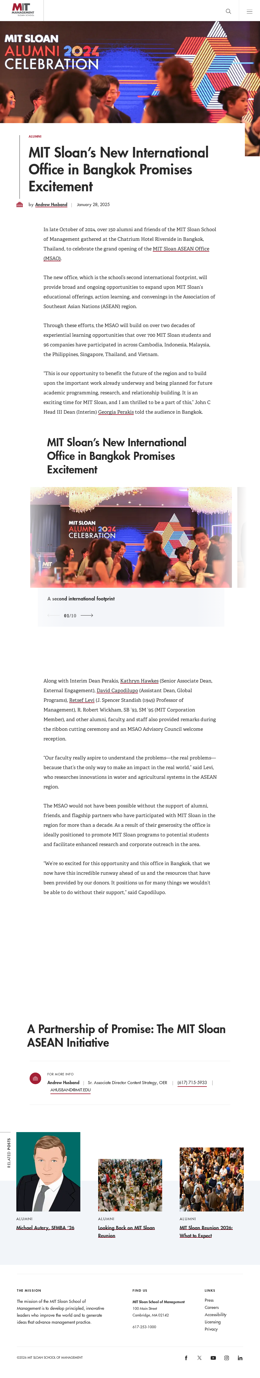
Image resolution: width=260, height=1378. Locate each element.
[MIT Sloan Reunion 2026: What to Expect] (212, 1193)
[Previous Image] (53, 615)
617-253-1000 (144, 1326)
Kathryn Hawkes (139, 681)
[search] (228, 10)
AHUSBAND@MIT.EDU (70, 1090)
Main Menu (249, 10)
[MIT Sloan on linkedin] (239, 1360)
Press (209, 1300)
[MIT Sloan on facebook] (186, 1360)
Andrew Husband (51, 204)
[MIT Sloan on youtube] (212, 1361)
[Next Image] (87, 615)
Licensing (213, 1322)
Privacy (211, 1329)
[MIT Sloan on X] (199, 1360)
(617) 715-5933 (192, 1082)
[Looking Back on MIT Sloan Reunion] (130, 1199)
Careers (212, 1307)
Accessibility (215, 1314)
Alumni (35, 136)
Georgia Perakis (116, 412)
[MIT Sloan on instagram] (226, 1360)
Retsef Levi (82, 700)
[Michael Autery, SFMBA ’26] (48, 1182)
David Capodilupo (117, 690)
